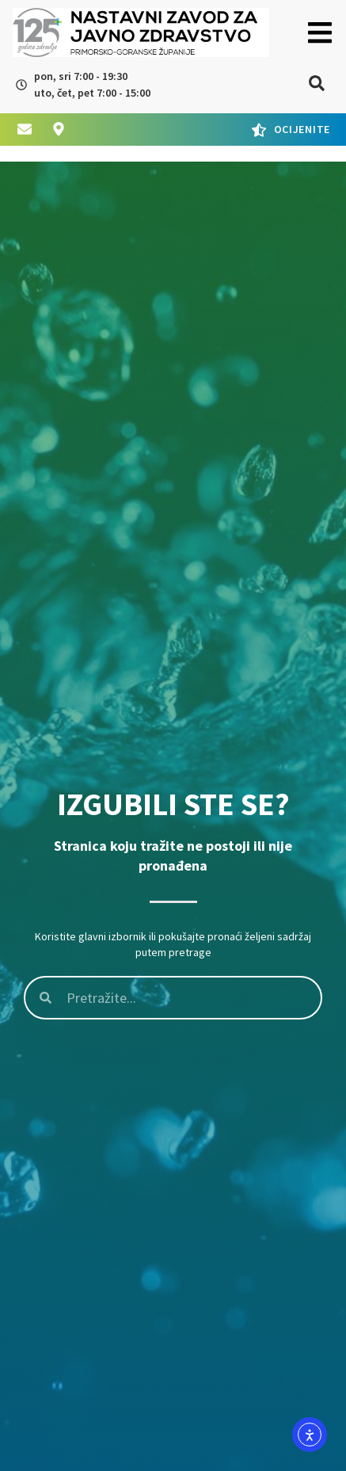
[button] (319, 33)
